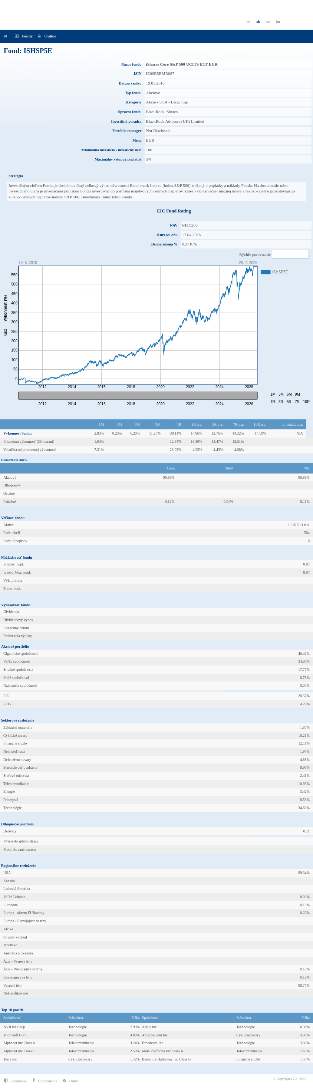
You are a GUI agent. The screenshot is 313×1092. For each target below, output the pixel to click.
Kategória (133, 102)
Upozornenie (45, 1080)
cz (268, 21)
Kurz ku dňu (167, 235)
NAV (174, 225)
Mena (137, 140)
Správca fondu (130, 112)
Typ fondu (133, 93)
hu (278, 21)
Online (46, 36)
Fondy (23, 36)
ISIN (138, 74)
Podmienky (15, 1080)
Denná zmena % (164, 244)
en (249, 21)
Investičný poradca (126, 121)
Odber (71, 1080)
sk (258, 21)
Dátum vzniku (130, 83)
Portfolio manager (127, 131)
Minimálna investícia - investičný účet (111, 150)
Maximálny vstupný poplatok (118, 159)
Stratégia (16, 176)
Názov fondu (131, 64)
